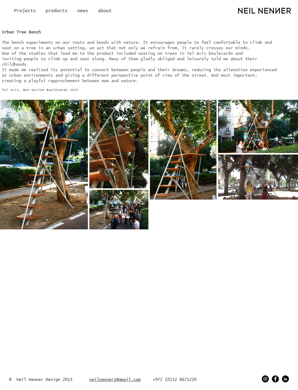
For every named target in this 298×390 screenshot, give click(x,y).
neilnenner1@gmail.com (114, 380)
